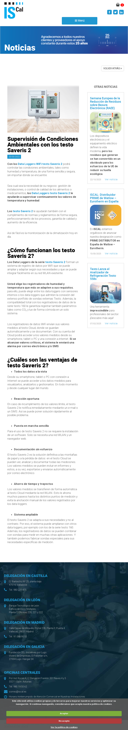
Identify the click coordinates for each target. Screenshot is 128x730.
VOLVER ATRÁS (112, 68)
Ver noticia (111, 179)
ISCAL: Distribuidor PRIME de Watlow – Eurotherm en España (104, 198)
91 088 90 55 (20, 636)
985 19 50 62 (20, 686)
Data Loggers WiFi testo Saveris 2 (40, 164)
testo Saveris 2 (23, 211)
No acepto (64, 721)
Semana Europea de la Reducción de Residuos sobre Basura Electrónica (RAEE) (105, 103)
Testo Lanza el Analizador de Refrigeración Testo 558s (103, 274)
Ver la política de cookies (64, 727)
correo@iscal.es (17, 691)
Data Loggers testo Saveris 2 (51, 193)
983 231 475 (20, 589)
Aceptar (64, 713)
